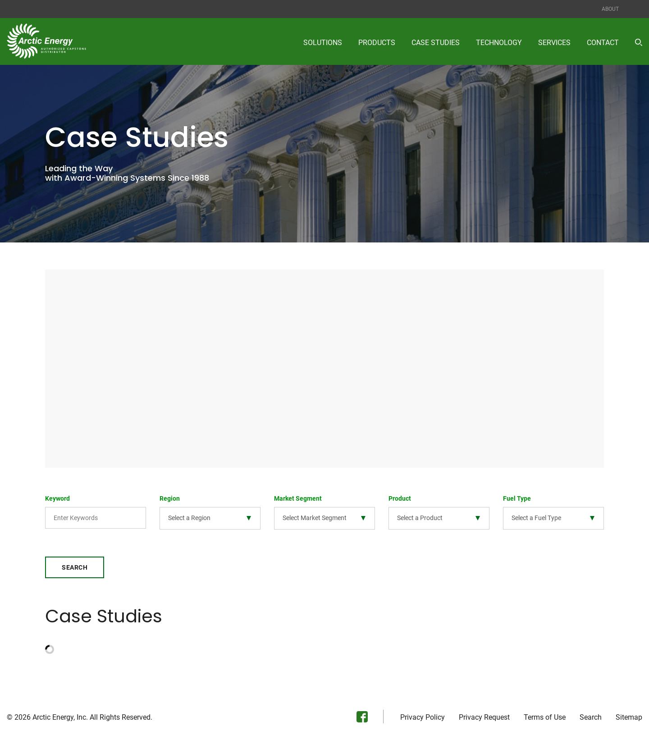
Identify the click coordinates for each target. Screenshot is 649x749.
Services (554, 42)
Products (376, 42)
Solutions (322, 42)
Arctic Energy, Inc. (60, 720)
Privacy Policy (422, 720)
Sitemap (629, 720)
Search (74, 570)
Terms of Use (545, 720)
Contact (603, 42)
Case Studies (435, 42)
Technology (499, 42)
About (610, 9)
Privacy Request (484, 720)
